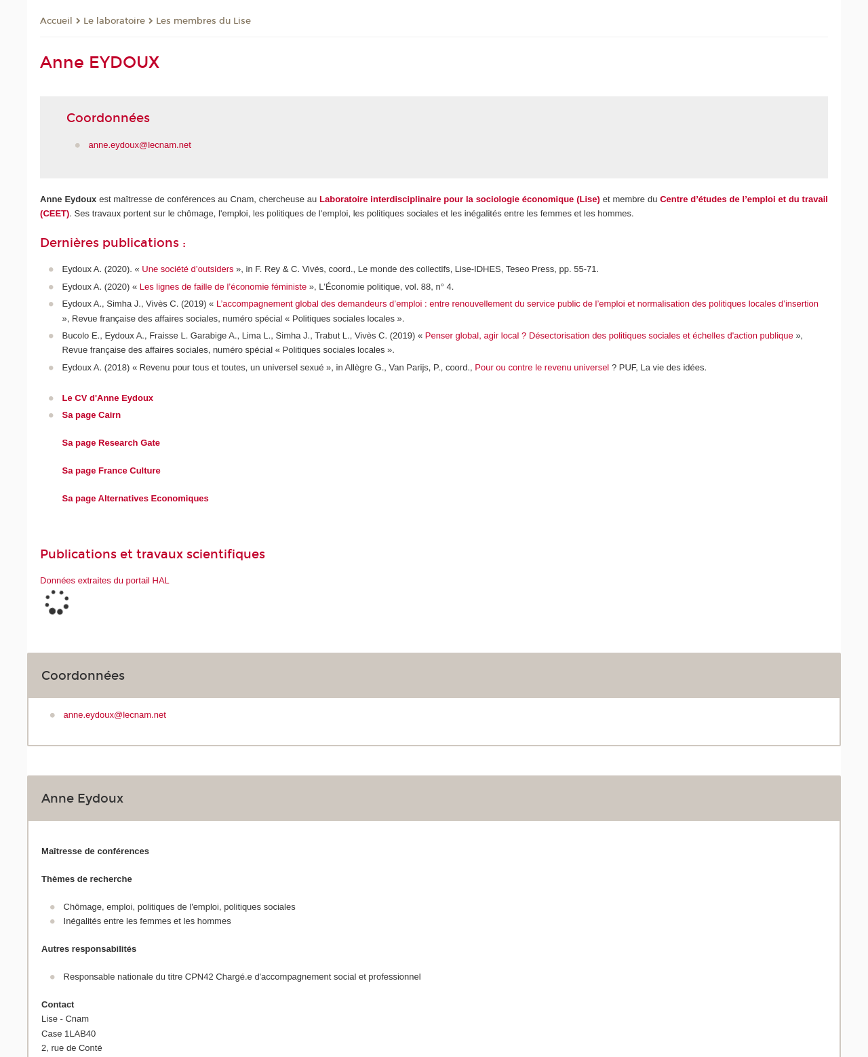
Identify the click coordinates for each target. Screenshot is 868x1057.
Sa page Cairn (91, 415)
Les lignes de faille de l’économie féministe (223, 287)
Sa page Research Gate (111, 443)
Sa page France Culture (111, 470)
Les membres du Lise (203, 21)
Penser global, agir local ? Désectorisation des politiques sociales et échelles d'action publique (609, 335)
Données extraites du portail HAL (105, 580)
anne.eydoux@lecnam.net (140, 145)
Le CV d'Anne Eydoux (108, 398)
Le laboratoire (114, 21)
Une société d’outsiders (189, 269)
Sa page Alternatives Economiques (135, 498)
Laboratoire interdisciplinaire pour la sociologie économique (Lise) (459, 199)
